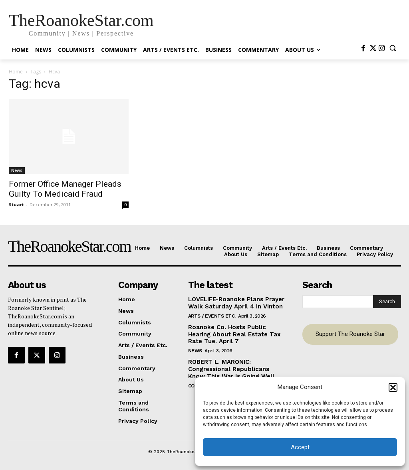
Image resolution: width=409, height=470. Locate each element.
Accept (300, 447)
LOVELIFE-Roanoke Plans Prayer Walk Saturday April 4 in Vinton (234, 301)
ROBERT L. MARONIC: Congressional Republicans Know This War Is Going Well (235, 366)
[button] (393, 387)
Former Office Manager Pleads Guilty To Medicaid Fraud (65, 189)
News (16, 170)
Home (16, 71)
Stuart (16, 204)
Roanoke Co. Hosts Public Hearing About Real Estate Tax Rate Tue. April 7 (236, 332)
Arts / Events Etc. (212, 314)
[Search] (387, 300)
